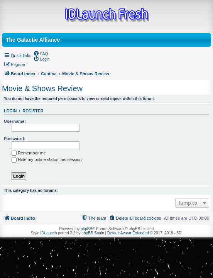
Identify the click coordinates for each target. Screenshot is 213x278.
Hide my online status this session (47, 159)
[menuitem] (40, 53)
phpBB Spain (92, 233)
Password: (14, 138)
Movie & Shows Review (42, 88)
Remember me (29, 153)
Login (10, 110)
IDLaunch (49, 233)
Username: (15, 121)
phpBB (86, 229)
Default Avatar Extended (128, 233)
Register (33, 110)
